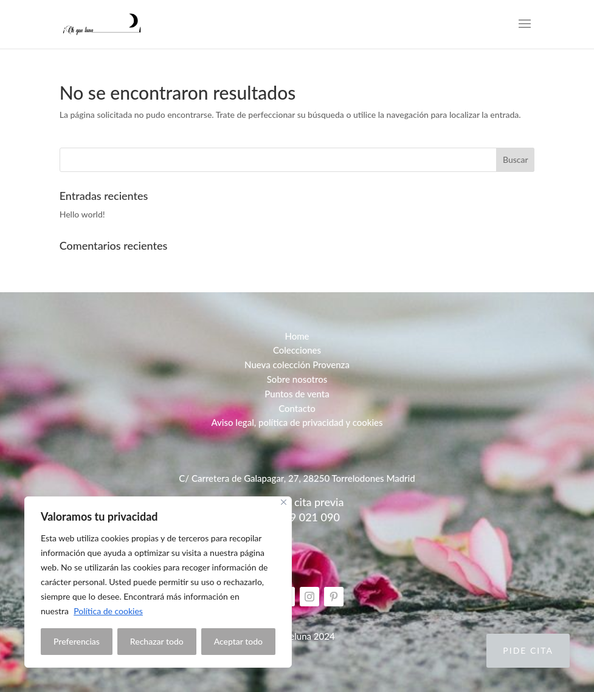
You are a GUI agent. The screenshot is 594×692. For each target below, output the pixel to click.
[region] (158, 582)
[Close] (283, 502)
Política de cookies (108, 611)
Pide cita (528, 650)
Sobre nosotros (297, 379)
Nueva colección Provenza (297, 364)
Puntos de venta (296, 393)
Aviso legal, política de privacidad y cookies (296, 422)
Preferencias (77, 641)
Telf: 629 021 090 (297, 517)
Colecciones (297, 349)
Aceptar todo (238, 641)
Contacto (297, 408)
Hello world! (82, 214)
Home (297, 336)
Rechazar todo (157, 641)
